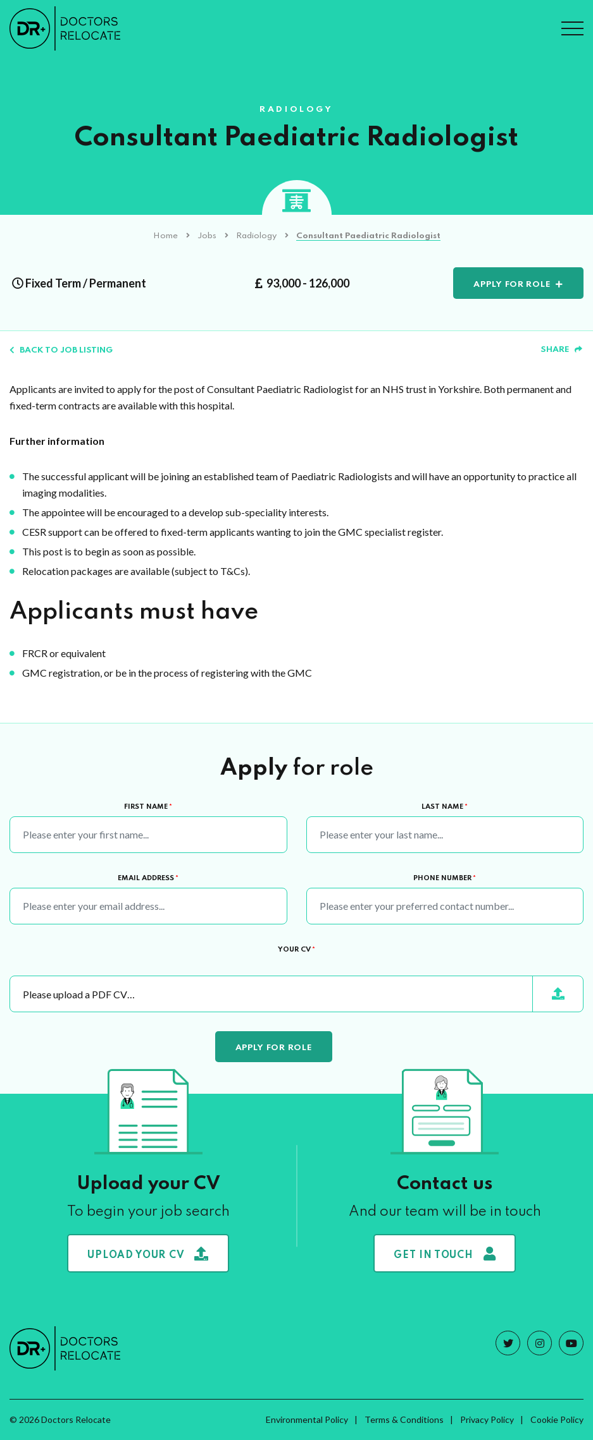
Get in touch (445, 1254)
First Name (148, 807)
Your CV (296, 949)
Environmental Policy (307, 1419)
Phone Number (444, 878)
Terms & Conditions (404, 1419)
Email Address (148, 878)
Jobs (206, 236)
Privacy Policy (487, 1419)
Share (561, 350)
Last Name (444, 807)
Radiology (256, 236)
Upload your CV (148, 1254)
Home (165, 236)
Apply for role (512, 285)
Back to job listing (61, 350)
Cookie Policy (557, 1419)
